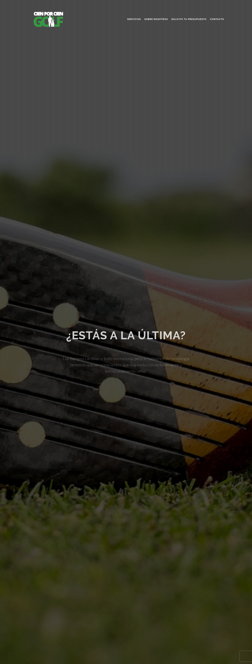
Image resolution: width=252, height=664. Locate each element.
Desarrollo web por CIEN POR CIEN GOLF (49, 654)
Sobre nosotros (156, 19)
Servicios (134, 19)
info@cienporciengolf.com (185, 650)
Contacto (217, 19)
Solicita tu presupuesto (188, 19)
